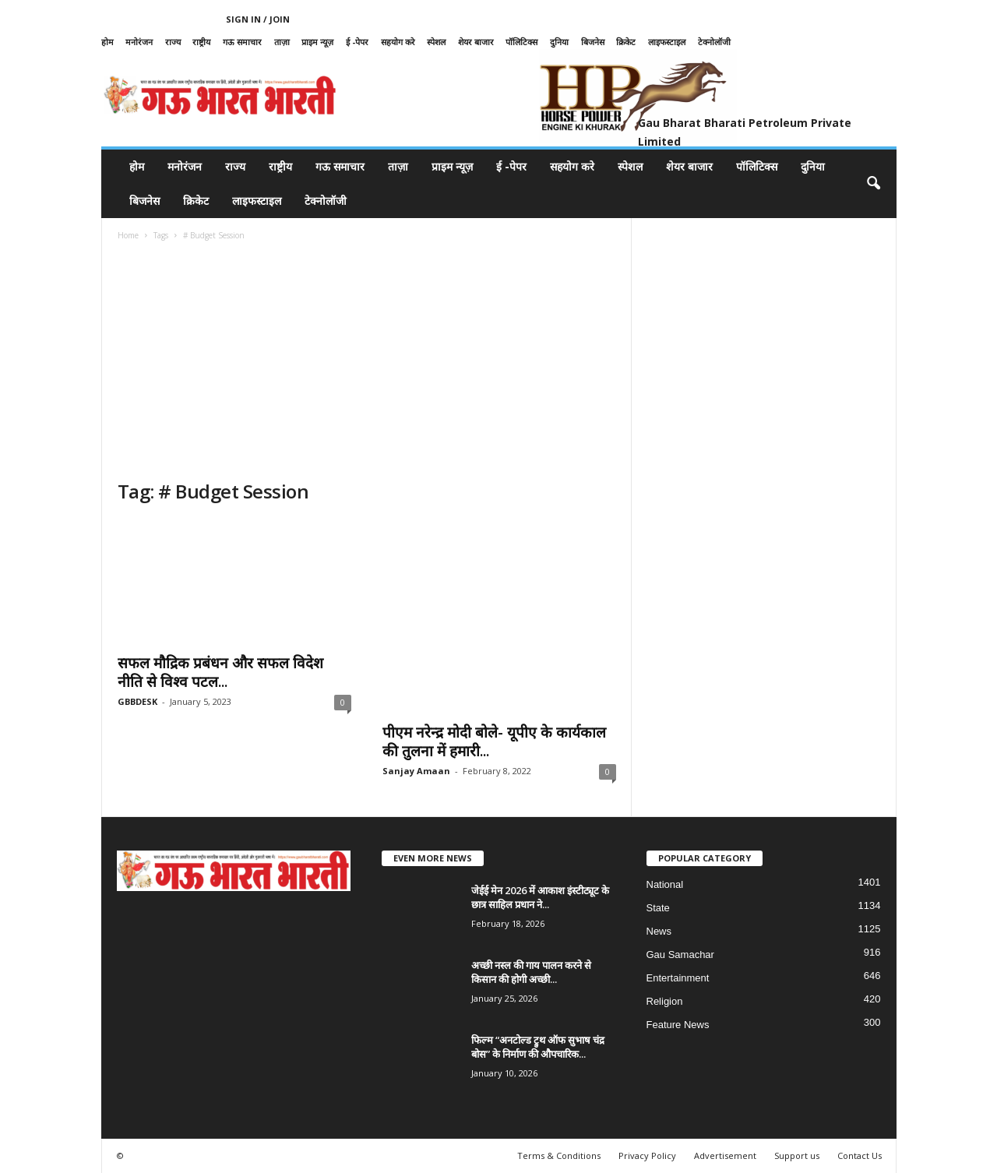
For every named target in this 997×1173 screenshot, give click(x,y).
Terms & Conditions (559, 1155)
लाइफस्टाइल (666, 42)
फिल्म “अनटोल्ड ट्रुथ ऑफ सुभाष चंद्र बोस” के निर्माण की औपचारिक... (537, 1047)
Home (128, 235)
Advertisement (725, 1155)
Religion (664, 1001)
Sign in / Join (258, 19)
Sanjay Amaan (416, 771)
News (659, 931)
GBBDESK (137, 701)
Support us (796, 1155)
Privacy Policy (647, 1155)
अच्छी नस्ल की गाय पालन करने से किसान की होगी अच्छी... (531, 972)
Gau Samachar (680, 954)
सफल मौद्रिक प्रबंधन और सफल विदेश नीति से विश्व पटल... (220, 672)
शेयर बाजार (476, 42)
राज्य (173, 42)
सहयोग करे (398, 42)
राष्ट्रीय (201, 42)
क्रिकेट (626, 42)
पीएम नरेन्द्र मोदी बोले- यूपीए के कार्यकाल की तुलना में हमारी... (494, 741)
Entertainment (678, 978)
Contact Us (859, 1155)
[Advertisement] (367, 362)
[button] (873, 184)
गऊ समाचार (242, 42)
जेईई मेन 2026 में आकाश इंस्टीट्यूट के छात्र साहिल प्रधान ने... (540, 897)
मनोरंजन (139, 42)
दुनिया (559, 42)
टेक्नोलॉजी (714, 42)
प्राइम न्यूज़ (317, 42)
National (665, 884)
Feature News (678, 1024)
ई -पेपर (357, 42)
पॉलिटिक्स (521, 42)
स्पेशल (436, 42)
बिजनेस (592, 42)
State (658, 908)
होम (107, 42)
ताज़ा (282, 42)
